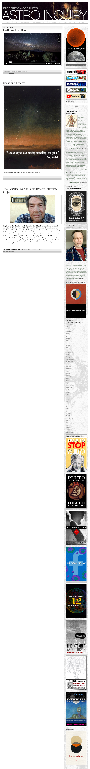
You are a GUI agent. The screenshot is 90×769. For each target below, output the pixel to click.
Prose (67, 397)
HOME (8, 22)
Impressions (68, 368)
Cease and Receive (14, 83)
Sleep (67, 411)
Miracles (67, 380)
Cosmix (67, 347)
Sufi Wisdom (68, 413)
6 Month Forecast (69, 324)
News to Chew (69, 387)
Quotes (67, 401)
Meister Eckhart (69, 376)
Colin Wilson (68, 342)
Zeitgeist (68, 430)
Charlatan (68, 336)
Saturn (67, 408)
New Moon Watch (70, 385)
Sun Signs (68, 415)
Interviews (68, 370)
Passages (68, 392)
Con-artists (68, 343)
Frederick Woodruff (70, 359)
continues (81, 278)
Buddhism (68, 333)
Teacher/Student (69, 418)
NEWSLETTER (55, 22)
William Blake (69, 429)
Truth (67, 422)
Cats (67, 335)
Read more (16, 244)
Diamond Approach (70, 352)
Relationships (69, 403)
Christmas (68, 338)
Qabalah (67, 399)
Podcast (67, 394)
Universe (68, 427)
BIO (15, 22)
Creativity (68, 349)
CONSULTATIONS (39, 22)
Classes (67, 340)
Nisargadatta (68, 389)
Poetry (67, 396)
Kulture (67, 371)
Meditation (68, 375)
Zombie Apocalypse (70, 432)
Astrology (68, 329)
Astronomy (68, 331)
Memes (67, 378)
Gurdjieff (68, 363)
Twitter (67, 424)
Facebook (68, 357)
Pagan (67, 390)
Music (67, 382)
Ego (66, 356)
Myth (67, 383)
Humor (67, 364)
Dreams (67, 354)
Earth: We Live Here (15, 30)
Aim (67, 326)
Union (67, 425)
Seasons (67, 410)
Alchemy (68, 328)
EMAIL (81, 22)
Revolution (68, 404)
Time (67, 420)
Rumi (67, 406)
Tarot (67, 417)
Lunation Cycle (69, 373)
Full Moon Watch (69, 361)
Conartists (68, 345)
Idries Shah (68, 366)
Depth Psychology (70, 350)
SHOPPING (25, 22)
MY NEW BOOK (69, 22)
